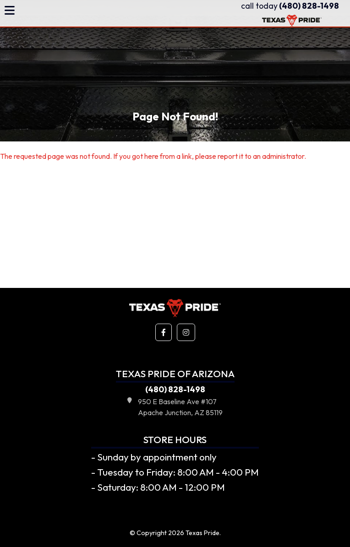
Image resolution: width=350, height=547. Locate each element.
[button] (163, 332)
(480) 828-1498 (290, 5)
